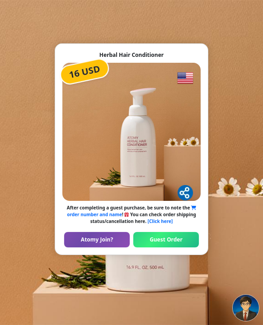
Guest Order (166, 239)
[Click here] (160, 221)
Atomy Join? (97, 239)
